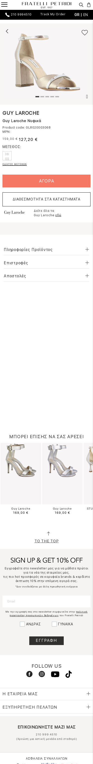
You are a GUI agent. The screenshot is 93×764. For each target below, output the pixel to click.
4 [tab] (51, 97)
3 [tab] (46, 97)
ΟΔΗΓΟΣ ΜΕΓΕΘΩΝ (14, 164)
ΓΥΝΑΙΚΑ (65, 624)
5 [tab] (56, 97)
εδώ (58, 215)
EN (85, 15)
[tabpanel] (46, 61)
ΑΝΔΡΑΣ (33, 624)
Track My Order (53, 14)
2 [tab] (41, 97)
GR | (78, 15)
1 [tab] (36, 97)
